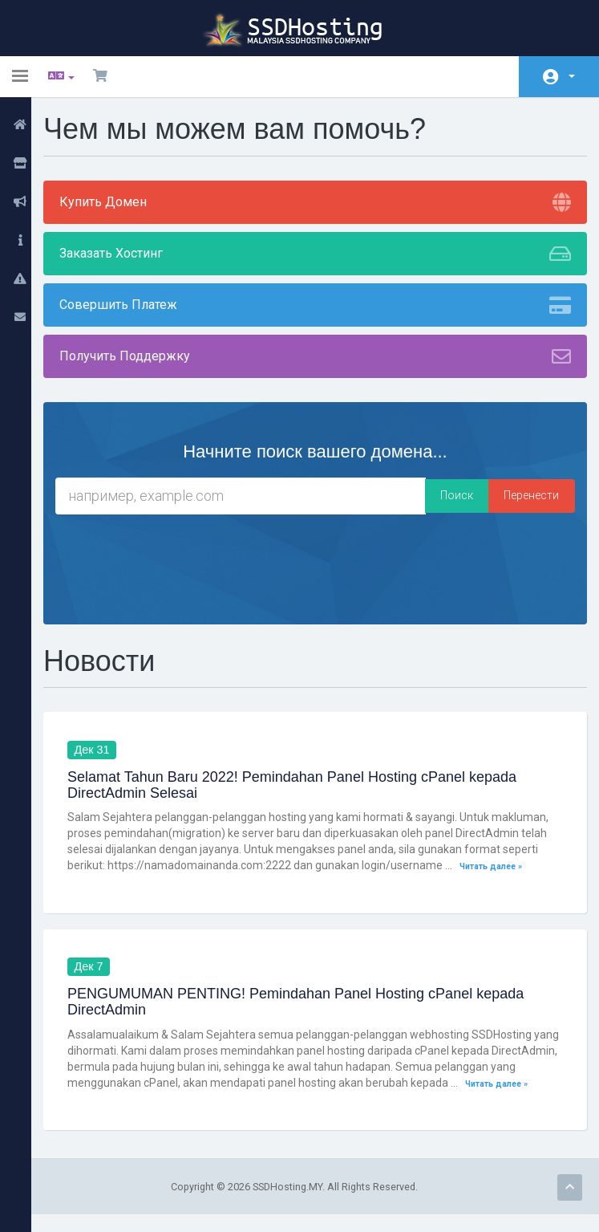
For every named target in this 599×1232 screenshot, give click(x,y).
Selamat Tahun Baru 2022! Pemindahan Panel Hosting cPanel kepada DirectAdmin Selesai (300, 785)
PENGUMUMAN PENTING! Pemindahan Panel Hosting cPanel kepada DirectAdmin (304, 1003)
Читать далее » (499, 866)
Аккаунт (572, 76)
